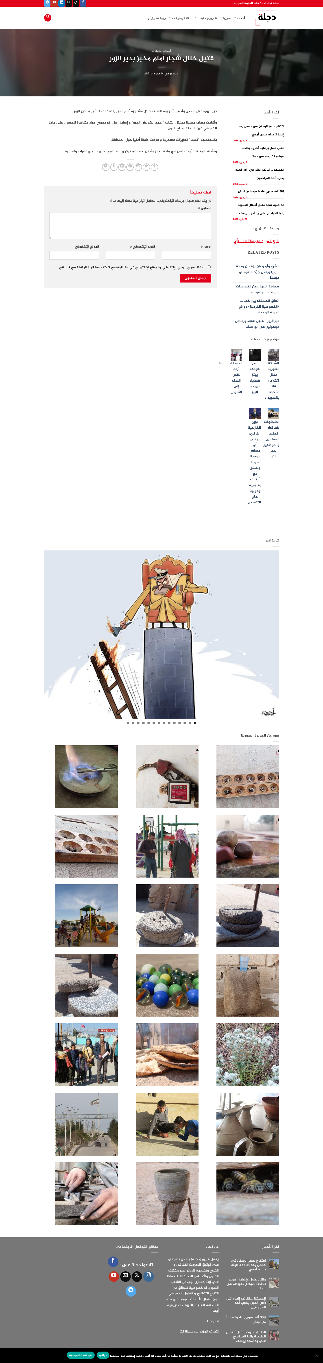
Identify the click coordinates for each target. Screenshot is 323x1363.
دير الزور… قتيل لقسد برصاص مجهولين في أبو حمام (257, 324)
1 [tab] (195, 723)
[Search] (47, 18)
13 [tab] (133, 723)
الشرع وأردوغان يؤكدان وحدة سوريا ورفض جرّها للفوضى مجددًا (257, 272)
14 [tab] (128, 723)
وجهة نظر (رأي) (156, 18)
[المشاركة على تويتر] (146, 167)
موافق (103, 1355)
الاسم (206, 247)
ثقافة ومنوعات (179, 18)
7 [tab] (164, 723)
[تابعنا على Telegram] (47, 3)
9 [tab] (154, 723)
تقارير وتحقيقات (205, 18)
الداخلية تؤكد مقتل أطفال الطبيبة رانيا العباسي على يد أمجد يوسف (246, 1336)
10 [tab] (148, 723)
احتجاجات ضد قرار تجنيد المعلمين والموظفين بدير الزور (271, 439)
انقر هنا (213, 1321)
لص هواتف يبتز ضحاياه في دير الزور (254, 378)
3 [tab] (184, 723)
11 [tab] (143, 723)
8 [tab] (159, 723)
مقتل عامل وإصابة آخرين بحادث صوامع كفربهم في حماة (246, 1284)
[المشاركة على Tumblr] (114, 167)
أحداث (239, 18)
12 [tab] (138, 723)
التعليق (204, 208)
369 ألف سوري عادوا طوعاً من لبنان (261, 191)
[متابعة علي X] (137, 1276)
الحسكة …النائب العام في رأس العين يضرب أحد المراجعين (246, 1303)
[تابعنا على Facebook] (83, 3)
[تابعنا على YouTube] (54, 3)
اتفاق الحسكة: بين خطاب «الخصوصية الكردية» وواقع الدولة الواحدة (258, 306)
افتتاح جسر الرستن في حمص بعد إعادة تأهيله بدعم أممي (248, 1265)
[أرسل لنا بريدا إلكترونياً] (68, 3)
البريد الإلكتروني (142, 247)
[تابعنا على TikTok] (76, 3)
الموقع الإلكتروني (87, 247)
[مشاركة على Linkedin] (122, 167)
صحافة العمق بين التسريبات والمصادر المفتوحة (257, 290)
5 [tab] (174, 723)
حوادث (156, 51)
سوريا (225, 18)
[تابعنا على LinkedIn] (61, 3)
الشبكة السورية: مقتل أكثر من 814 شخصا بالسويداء (272, 381)
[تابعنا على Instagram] (148, 1276)
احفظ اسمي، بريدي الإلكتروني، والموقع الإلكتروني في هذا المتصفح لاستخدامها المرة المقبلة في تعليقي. (131, 267)
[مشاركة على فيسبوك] (154, 167)
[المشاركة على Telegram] (105, 167)
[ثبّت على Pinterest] (130, 167)
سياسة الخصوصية (80, 1355)
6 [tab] (169, 723)
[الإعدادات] (317, 1357)
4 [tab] (179, 723)
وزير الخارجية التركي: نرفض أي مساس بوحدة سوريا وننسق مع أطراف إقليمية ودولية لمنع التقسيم (254, 462)
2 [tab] (190, 723)
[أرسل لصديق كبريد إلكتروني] (138, 167)
